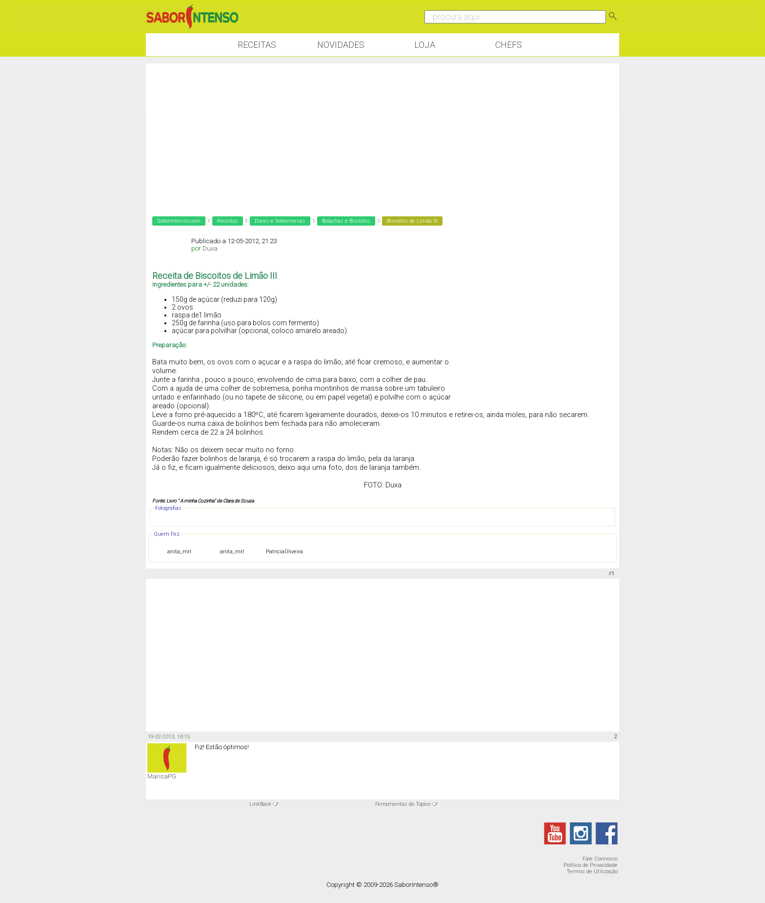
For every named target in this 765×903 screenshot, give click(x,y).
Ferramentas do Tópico (402, 804)
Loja (424, 45)
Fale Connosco (600, 859)
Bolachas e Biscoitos (346, 221)
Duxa (210, 248)
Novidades (340, 45)
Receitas (257, 45)
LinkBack (260, 804)
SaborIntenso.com (179, 221)
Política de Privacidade (591, 865)
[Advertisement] (382, 131)
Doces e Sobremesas (280, 221)
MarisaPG (161, 776)
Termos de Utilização (592, 871)
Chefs (508, 45)
